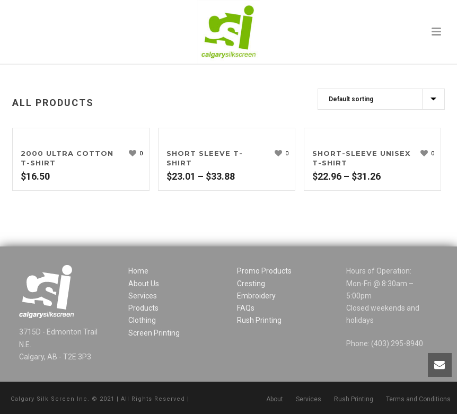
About (274, 399)
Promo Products (264, 271)
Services (142, 296)
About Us (143, 283)
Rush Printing (259, 320)
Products (143, 308)
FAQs (245, 308)
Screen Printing (154, 333)
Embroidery (256, 296)
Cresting (251, 283)
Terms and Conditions (418, 399)
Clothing (142, 320)
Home (138, 271)
